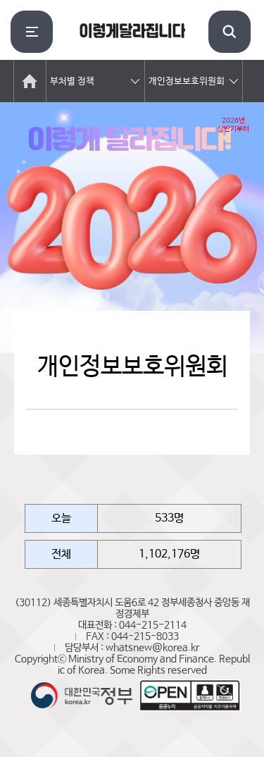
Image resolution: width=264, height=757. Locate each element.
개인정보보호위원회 (187, 81)
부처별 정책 (72, 81)
